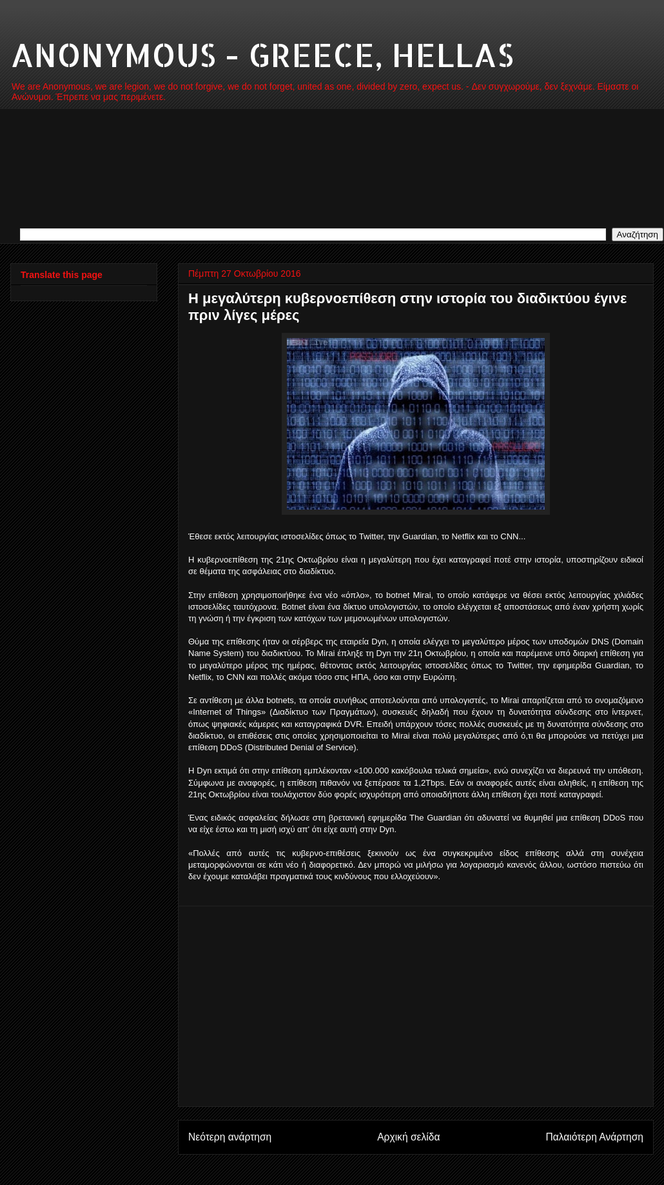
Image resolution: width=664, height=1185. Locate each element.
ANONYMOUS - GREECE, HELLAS (262, 54)
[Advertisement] (416, 1006)
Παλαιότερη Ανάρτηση (594, 1136)
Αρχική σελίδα (408, 1136)
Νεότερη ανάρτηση (229, 1136)
